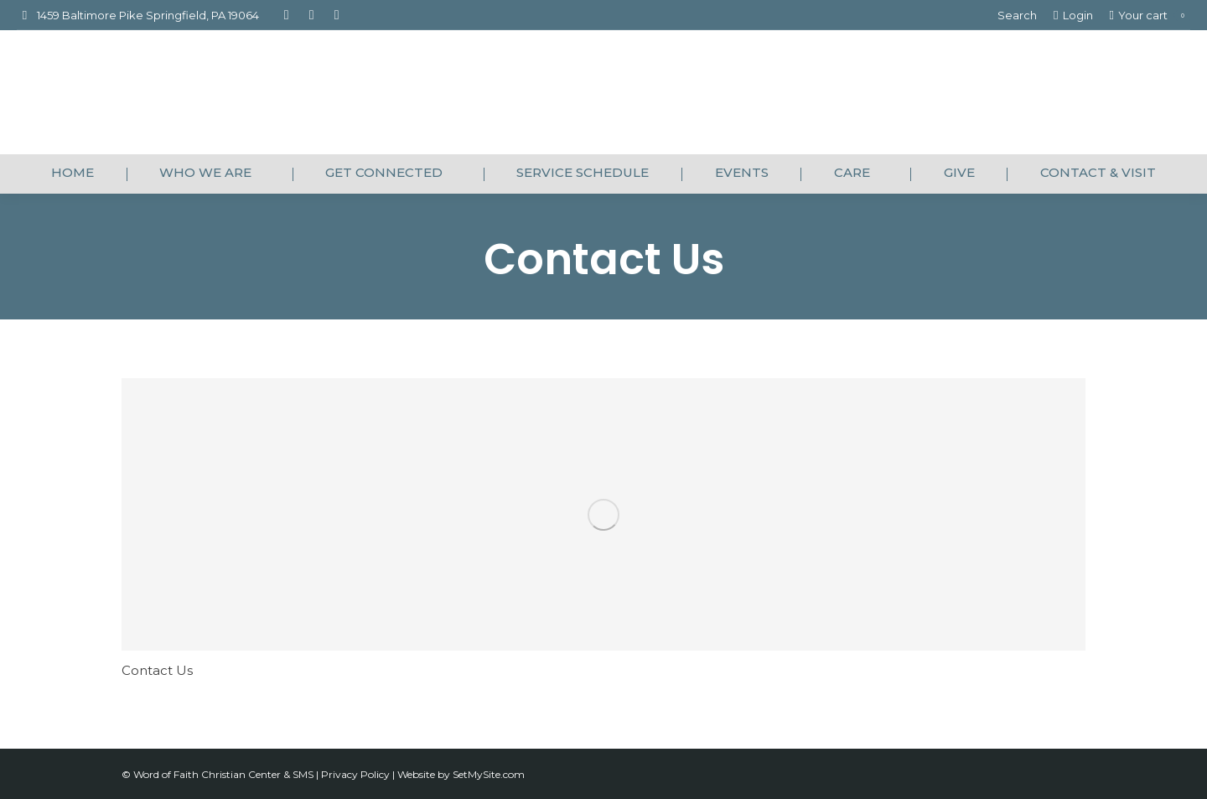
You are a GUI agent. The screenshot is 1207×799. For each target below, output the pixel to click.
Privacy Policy (356, 774)
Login (1073, 15)
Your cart (1150, 15)
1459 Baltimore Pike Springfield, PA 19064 (138, 15)
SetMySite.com (489, 774)
